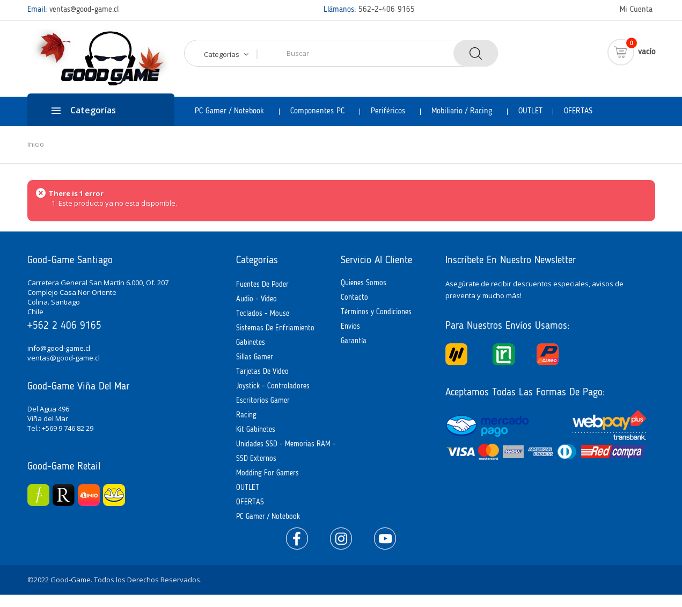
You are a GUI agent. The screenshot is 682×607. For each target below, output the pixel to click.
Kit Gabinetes (255, 429)
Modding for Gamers (267, 473)
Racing (246, 415)
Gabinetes (250, 342)
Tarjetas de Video (262, 371)
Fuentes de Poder (262, 284)
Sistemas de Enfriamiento (275, 328)
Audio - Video (256, 299)
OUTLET (247, 488)
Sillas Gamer (254, 357)
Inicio (35, 144)
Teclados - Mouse (262, 313)
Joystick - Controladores (273, 386)
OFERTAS (250, 502)
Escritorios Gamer (263, 400)
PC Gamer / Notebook (268, 517)
